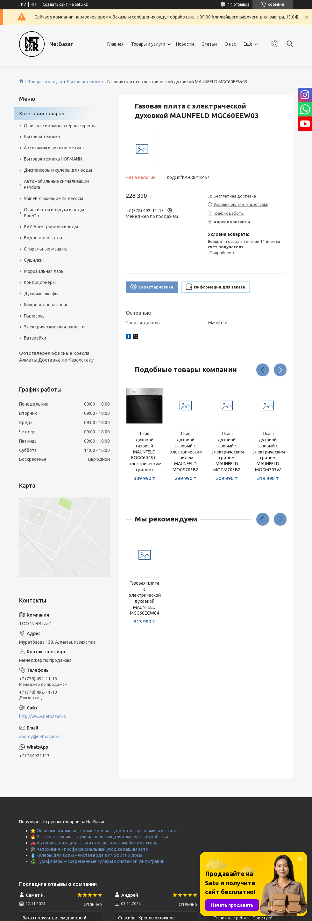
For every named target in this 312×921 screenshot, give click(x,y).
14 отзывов (238, 4)
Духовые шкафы (41, 293)
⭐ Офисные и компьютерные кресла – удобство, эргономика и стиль (103, 830)
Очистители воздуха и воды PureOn (54, 212)
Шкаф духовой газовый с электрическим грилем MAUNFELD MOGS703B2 (185, 451)
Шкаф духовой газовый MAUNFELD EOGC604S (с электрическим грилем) (144, 451)
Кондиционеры (40, 282)
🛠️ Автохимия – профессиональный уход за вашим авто (89, 849)
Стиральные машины (46, 248)
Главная (115, 44)
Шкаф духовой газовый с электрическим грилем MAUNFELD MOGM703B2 (226, 451)
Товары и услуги (148, 44)
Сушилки (33, 260)
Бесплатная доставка (235, 196)
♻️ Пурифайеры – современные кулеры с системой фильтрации (97, 861)
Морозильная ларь (44, 271)
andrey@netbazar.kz (39, 736)
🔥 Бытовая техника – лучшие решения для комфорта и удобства (99, 836)
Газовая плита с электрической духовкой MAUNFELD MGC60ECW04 (144, 598)
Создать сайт (55, 4)
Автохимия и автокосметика (54, 147)
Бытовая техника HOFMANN (53, 158)
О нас (230, 44)
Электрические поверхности (54, 326)
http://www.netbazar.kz (42, 716)
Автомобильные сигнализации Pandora (56, 184)
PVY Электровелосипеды (51, 226)
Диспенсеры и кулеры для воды (58, 170)
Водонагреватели (43, 237)
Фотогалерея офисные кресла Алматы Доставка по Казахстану (56, 356)
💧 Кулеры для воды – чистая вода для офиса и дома (86, 855)
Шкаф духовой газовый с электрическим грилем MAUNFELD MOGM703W (267, 451)
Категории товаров (41, 113)
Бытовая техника (85, 81)
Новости (185, 44)
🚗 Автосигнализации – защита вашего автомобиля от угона (93, 842)
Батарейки (35, 338)
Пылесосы (35, 315)
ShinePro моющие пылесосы (53, 198)
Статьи (209, 44)
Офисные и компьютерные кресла (60, 125)
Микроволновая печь (46, 304)
